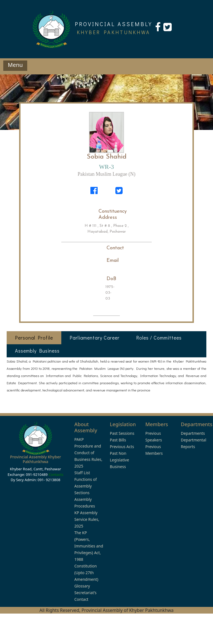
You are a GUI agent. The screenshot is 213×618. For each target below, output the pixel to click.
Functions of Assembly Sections (85, 486)
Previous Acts (122, 446)
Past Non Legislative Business (119, 460)
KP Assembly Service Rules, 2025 (86, 519)
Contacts (56, 474)
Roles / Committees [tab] (159, 337)
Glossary (82, 586)
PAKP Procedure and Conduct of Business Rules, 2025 (88, 453)
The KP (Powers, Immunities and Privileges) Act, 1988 (88, 546)
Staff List (82, 472)
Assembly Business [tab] (37, 350)
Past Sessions (122, 433)
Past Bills (118, 440)
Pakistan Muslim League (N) (106, 174)
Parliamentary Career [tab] (95, 337)
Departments (193, 433)
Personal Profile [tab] (34, 337)
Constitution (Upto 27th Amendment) (86, 572)
